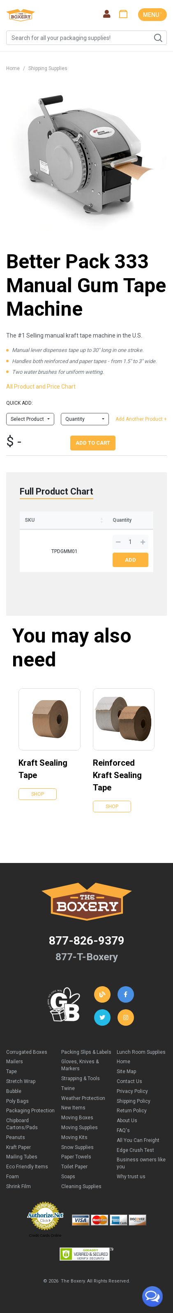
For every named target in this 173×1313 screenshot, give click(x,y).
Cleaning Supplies (81, 1186)
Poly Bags (17, 1101)
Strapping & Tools (80, 1078)
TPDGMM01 (64, 551)
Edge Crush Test (135, 1150)
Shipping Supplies (47, 68)
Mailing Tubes (21, 1157)
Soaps (68, 1176)
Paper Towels (76, 1157)
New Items (73, 1108)
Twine (68, 1088)
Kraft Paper (18, 1147)
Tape (11, 1071)
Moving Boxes (77, 1118)
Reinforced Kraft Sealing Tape (117, 775)
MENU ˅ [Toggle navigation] (152, 15)
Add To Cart (93, 443)
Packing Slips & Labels (86, 1052)
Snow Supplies (77, 1147)
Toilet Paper (74, 1167)
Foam (12, 1176)
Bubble (13, 1091)
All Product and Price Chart (41, 386)
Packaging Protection (30, 1111)
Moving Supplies (79, 1127)
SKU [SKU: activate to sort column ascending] (30, 520)
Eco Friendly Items (27, 1167)
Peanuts (15, 1137)
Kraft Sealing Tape (42, 769)
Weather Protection (83, 1098)
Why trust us (131, 1176)
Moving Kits (74, 1137)
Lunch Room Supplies (141, 1052)
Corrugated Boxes (26, 1052)
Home (13, 68)
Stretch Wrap (20, 1081)
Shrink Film (18, 1186)
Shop (37, 794)
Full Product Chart (56, 491)
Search (158, 37)
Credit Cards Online (45, 1235)
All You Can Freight (138, 1140)
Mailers (14, 1061)
